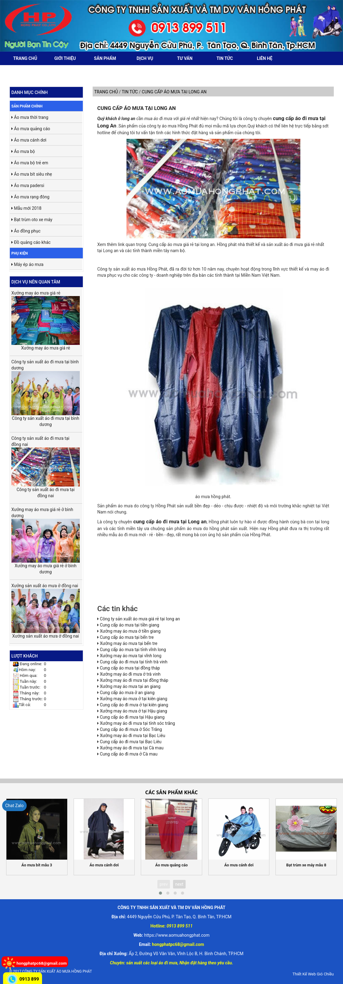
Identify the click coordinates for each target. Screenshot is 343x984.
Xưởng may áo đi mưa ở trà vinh (130, 674)
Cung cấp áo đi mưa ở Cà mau (128, 754)
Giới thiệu (65, 58)
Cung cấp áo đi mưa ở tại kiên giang (134, 704)
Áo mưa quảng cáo (30, 128)
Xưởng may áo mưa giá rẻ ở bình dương (45, 535)
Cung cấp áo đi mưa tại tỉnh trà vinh (133, 661)
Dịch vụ (145, 58)
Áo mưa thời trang (29, 117)
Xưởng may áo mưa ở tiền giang (130, 631)
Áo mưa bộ (23, 151)
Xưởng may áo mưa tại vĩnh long (130, 655)
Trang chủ (25, 58)
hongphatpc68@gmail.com (42, 963)
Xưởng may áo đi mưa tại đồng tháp (134, 680)
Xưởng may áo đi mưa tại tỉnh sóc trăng (137, 723)
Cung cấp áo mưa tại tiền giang (129, 625)
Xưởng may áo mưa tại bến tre (128, 643)
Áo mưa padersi (27, 185)
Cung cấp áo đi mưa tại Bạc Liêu (130, 741)
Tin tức (225, 58)
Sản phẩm (105, 58)
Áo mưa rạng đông (30, 196)
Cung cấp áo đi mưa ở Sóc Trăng (131, 729)
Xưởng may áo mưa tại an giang (130, 686)
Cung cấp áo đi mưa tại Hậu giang (132, 717)
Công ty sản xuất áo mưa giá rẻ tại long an (140, 618)
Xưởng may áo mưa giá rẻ (45, 318)
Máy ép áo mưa (27, 264)
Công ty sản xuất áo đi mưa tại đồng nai (45, 461)
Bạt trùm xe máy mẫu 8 (306, 865)
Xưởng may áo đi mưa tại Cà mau (131, 747)
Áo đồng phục (25, 230)
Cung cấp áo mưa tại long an (136, 108)
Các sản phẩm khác (171, 792)
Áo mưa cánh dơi (28, 140)
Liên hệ (264, 58)
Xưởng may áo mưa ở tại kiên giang (133, 698)
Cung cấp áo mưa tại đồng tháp (130, 668)
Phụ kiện (19, 253)
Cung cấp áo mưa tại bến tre (126, 637)
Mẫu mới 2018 (26, 208)
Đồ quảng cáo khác (31, 242)
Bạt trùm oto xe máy (31, 219)
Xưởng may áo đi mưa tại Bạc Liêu (132, 735)
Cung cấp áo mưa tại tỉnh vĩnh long (133, 649)
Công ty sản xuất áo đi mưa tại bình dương (45, 387)
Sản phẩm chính (27, 106)
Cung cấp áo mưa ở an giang (127, 692)
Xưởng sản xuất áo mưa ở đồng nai (45, 608)
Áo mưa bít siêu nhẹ (31, 174)
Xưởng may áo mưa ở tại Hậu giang (133, 711)
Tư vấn (184, 58)
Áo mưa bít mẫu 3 (36, 865)
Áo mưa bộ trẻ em (29, 162)
